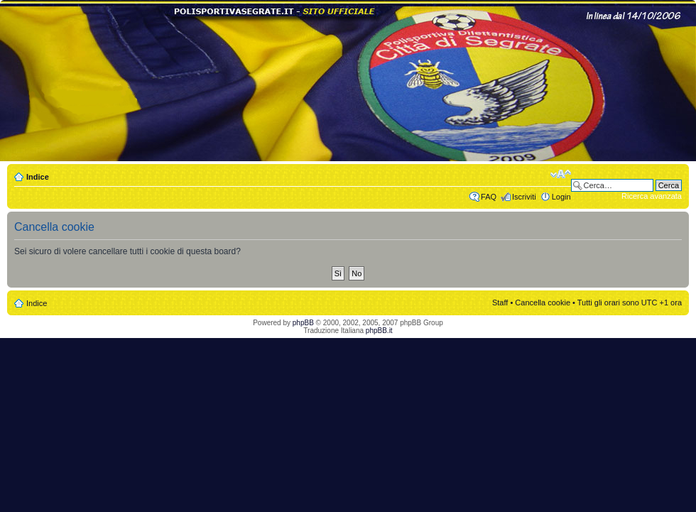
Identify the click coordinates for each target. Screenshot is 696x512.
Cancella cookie (542, 302)
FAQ (488, 196)
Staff (500, 302)
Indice (37, 177)
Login (561, 196)
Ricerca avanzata (651, 196)
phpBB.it (379, 330)
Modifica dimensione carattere (560, 174)
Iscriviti (524, 196)
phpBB (303, 323)
